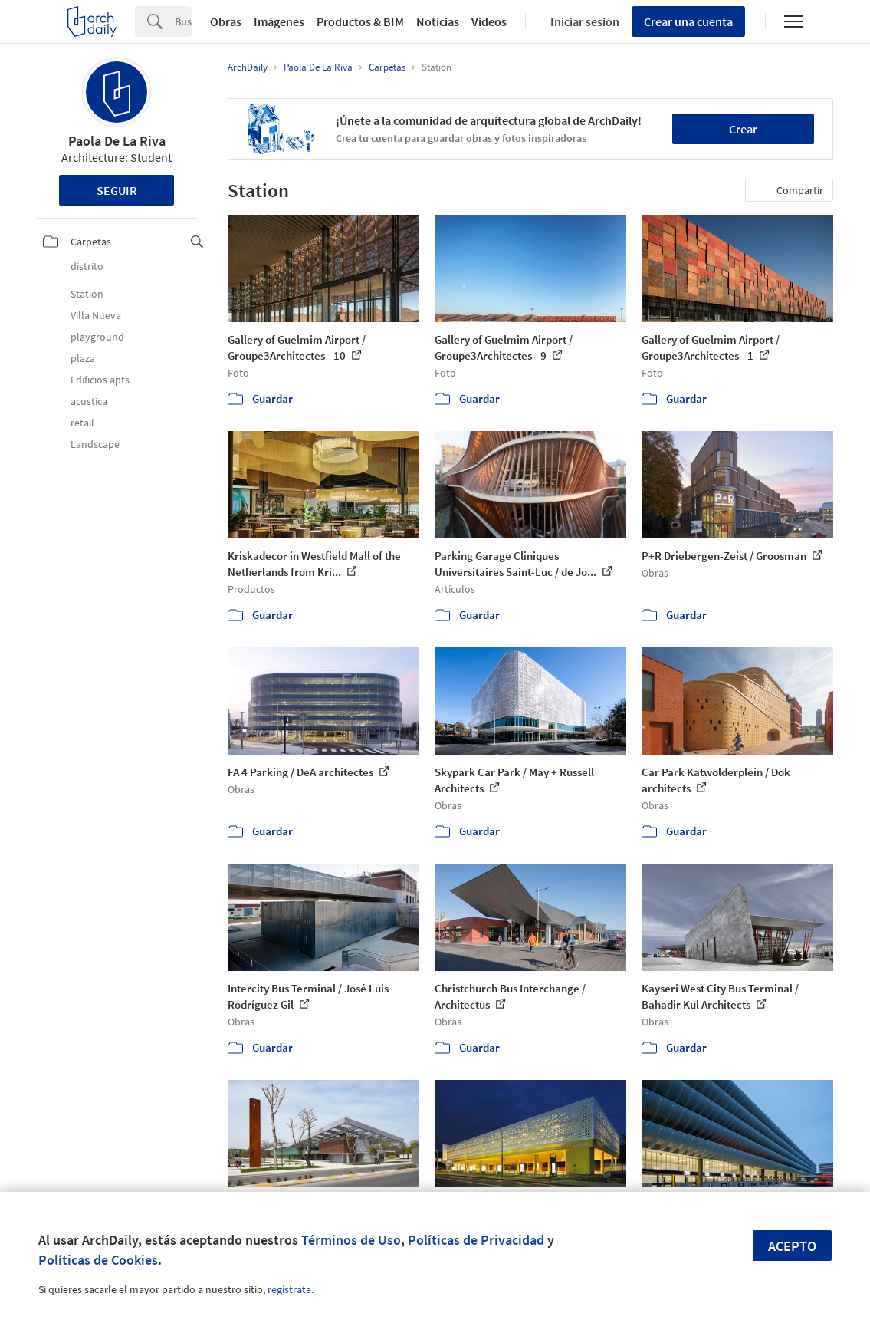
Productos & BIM (360, 21)
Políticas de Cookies (98, 1260)
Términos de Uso (351, 1240)
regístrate (289, 1289)
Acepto (792, 1246)
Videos (489, 21)
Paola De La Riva (117, 141)
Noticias (437, 21)
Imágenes (279, 21)
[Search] (183, 21)
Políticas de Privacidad (476, 1240)
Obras (225, 21)
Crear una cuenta (688, 21)
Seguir (117, 190)
